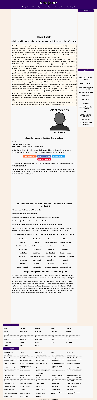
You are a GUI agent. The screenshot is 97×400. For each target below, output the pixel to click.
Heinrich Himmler (85, 83)
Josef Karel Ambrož (57, 355)
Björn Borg (85, 99)
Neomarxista (37, 249)
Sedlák (37, 242)
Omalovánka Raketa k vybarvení (86, 107)
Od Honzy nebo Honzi (10, 368)
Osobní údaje (54, 399)
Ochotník (51, 263)
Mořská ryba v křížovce (74, 375)
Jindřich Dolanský (41, 355)
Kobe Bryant (23, 260)
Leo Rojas (65, 249)
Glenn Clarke (40, 383)
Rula (85, 111)
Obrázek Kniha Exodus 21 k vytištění (86, 88)
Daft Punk (39, 358)
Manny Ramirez (9, 389)
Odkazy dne (69, 352)
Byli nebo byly (40, 360)
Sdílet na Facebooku (44, 156)
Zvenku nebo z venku (42, 368)
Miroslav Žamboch (65, 242)
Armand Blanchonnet (26, 383)
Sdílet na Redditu (29, 156)
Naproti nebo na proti (73, 363)
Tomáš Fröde (24, 358)
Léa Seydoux (23, 380)
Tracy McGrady (9, 383)
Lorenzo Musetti (72, 386)
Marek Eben (23, 253)
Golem (65, 263)
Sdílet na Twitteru (58, 156)
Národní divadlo (9, 360)
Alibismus (86, 103)
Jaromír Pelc (51, 260)
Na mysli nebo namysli (58, 363)
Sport (72, 278)
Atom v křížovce (9, 370)
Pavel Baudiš (37, 260)
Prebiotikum (86, 119)
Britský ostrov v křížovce (43, 370)
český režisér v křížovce (74, 370)
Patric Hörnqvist (56, 378)
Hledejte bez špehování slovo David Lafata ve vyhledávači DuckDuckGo (35, 217)
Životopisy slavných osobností (86, 123)
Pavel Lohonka (8, 358)
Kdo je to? (48, 3)
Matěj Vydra (23, 249)
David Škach (8, 355)
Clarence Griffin (25, 386)
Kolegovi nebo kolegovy (27, 363)
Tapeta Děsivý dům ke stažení (85, 78)
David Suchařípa (51, 253)
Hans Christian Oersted (23, 246)
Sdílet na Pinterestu (44, 159)
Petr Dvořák (37, 239)
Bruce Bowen (39, 380)
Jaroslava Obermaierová (66, 256)
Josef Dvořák (23, 239)
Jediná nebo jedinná (10, 363)
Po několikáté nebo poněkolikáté (25, 367)
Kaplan (65, 246)
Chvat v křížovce (9, 375)
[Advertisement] (44, 21)
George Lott (55, 386)
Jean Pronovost (40, 378)
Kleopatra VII (23, 263)
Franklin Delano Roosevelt (37, 256)
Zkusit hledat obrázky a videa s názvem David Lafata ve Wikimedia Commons (37, 224)
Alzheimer (65, 239)
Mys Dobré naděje (72, 358)
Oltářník (22, 242)
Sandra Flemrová (52, 256)
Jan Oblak (70, 389)
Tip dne (22, 352)
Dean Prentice (24, 378)
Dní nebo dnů (55, 360)
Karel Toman (21, 256)
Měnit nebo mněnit (41, 363)
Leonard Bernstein (22, 267)
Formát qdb (85, 95)
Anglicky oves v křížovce (74, 368)
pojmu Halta (22, 163)
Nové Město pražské (26, 360)
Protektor (51, 239)
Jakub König (23, 355)
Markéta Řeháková (51, 242)
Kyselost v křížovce (25, 375)
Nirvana (22, 389)
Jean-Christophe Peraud (74, 383)
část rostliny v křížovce (58, 370)
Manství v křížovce (57, 375)
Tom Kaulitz (37, 267)
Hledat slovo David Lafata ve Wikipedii (24, 213)
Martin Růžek (51, 246)
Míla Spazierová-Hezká (74, 378)
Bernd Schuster (40, 389)
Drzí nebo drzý (71, 360)
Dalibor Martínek (37, 246)
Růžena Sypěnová (9, 380)
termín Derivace (20, 165)
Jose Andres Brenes (9, 386)
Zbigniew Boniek (25, 393)
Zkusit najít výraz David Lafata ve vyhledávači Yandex (29, 221)
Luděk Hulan (71, 355)
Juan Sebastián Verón (10, 393)
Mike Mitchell (71, 380)
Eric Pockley (39, 386)
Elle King (51, 249)
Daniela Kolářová (65, 267)
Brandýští (54, 358)
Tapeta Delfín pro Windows (85, 115)
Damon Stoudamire (57, 380)
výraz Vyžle (51, 163)
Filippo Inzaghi (56, 389)
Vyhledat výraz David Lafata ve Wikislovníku (26, 210)
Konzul (65, 260)
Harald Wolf (55, 383)
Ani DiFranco (37, 253)
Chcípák (37, 263)
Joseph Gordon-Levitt (51, 267)
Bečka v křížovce (25, 370)
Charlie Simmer (8, 378)
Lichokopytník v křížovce (40, 374)
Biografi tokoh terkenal (86, 92)
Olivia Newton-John (65, 253)
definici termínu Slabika (67, 163)
